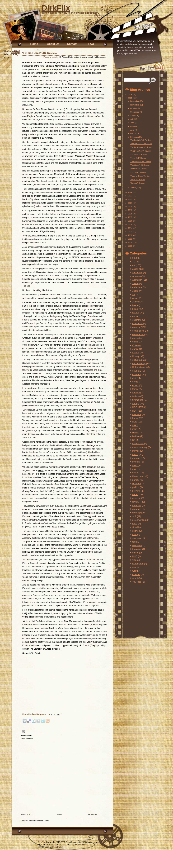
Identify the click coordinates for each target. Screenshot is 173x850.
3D (133, 261)
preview (136, 491)
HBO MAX (137, 407)
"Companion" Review (138, 154)
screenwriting (139, 520)
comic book (138, 330)
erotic (135, 381)
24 (133, 258)
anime (135, 283)
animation (137, 280)
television (137, 545)
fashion (136, 396)
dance (135, 349)
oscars (135, 472)
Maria (40, 470)
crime (135, 341)
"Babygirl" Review (137, 183)
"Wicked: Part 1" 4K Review (141, 144)
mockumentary (139, 447)
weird (135, 571)
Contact (72, 43)
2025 (130, 98)
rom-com (136, 505)
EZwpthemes (80, 844)
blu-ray (135, 312)
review (103, 57)
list (133, 440)
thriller (135, 552)
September (135, 112)
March (133, 133)
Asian (135, 298)
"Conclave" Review (138, 172)
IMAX (135, 425)
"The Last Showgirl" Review (141, 147)
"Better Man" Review (138, 169)
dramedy (136, 374)
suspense (137, 538)
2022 (130, 199)
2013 (130, 232)
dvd (134, 378)
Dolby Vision (73, 57)
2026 (130, 95)
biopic (135, 309)
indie (134, 429)
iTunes (135, 432)
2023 (130, 196)
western (136, 574)
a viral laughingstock (82, 171)
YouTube (136, 581)
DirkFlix (56, 7)
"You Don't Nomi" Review (140, 151)
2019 (130, 210)
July (132, 119)
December (134, 101)
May (132, 126)
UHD (134, 556)
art (133, 294)
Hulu (134, 421)
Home (34, 43)
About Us (53, 43)
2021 (130, 203)
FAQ (91, 43)
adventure (137, 272)
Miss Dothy (57, 847)
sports (135, 531)
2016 (130, 221)
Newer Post (26, 814)
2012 (130, 235)
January (133, 188)
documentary (139, 363)
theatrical (137, 549)
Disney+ (136, 356)
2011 (130, 239)
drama (82, 57)
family (135, 389)
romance (136, 509)
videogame (138, 563)
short (134, 523)
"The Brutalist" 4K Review (140, 140)
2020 (130, 206)
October (133, 108)
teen (134, 541)
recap (135, 494)
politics (135, 487)
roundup (136, 512)
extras (135, 385)
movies (136, 451)
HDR (134, 410)
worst (135, 578)
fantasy (136, 392)
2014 (130, 228)
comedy (136, 327)
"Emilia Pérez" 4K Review (39, 53)
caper (135, 316)
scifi (134, 516)
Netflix (96, 57)
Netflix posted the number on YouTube (84, 402)
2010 (130, 242)
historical (136, 414)
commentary (138, 334)
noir (134, 469)
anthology (137, 287)
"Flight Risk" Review (138, 158)
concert (136, 338)
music (135, 454)
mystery (136, 461)
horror (135, 418)
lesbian (136, 436)
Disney (135, 352)
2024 (130, 192)
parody (135, 480)
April (132, 130)
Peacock (136, 483)
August (133, 115)
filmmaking (137, 400)
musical (89, 57)
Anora (48, 649)
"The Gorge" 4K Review (139, 165)
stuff (134, 534)
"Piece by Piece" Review (140, 176)
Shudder (136, 527)
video (135, 560)
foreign (135, 403)
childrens (137, 320)
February (134, 137)
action (135, 269)
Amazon (136, 276)
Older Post (92, 814)
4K (60, 57)
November (134, 105)
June (132, 123)
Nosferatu (92, 470)
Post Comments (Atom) (40, 821)
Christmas (137, 323)
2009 (130, 246)
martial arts (138, 443)
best (134, 305)
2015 (130, 224)
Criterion (136, 345)
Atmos (64, 57)
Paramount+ (138, 476)
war (134, 567)
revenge (136, 498)
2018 (130, 214)
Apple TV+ (137, 290)
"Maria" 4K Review (137, 179)
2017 (130, 217)
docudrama (138, 360)
